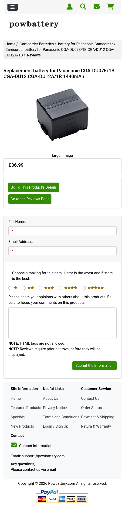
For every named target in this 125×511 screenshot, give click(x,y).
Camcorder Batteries (37, 44)
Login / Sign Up (55, 426)
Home (10, 44)
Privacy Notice (55, 408)
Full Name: (17, 221)
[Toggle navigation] (12, 7)
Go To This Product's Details (33, 187)
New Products (22, 426)
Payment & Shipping (97, 417)
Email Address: (20, 241)
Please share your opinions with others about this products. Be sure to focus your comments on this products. (59, 300)
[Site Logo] (62, 25)
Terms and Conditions (61, 417)
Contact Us (90, 398)
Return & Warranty (96, 426)
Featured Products (26, 408)
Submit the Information (94, 365)
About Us (50, 398)
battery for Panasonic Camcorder (85, 44)
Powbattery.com (61, 483)
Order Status (91, 408)
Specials (18, 417)
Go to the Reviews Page (29, 199)
